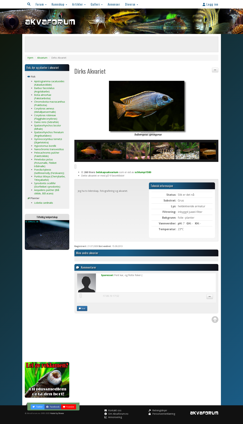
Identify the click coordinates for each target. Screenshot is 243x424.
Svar (82, 308)
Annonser (114, 4)
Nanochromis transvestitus (49, 149)
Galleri (97, 4)
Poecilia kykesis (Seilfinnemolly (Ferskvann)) (49, 171)
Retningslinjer (158, 410)
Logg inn (210, 4)
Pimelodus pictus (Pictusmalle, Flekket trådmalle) (45, 163)
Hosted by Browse (57, 413)
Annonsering (113, 417)
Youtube (68, 406)
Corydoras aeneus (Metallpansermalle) (45, 110)
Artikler (79, 4)
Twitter (38, 406)
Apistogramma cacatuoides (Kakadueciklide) (49, 83)
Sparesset (107, 275)
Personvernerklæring (162, 413)
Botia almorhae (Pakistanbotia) (42, 96)
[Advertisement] (47, 306)
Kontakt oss (112, 410)
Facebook (52, 406)
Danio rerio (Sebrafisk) (46, 122)
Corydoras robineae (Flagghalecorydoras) (45, 117)
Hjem (30, 57)
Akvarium (42, 57)
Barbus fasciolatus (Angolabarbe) (44, 89)
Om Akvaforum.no (116, 413)
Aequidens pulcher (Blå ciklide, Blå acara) (46, 191)
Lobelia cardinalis (43, 202)
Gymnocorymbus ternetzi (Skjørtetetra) (48, 140)
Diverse (131, 4)
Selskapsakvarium (107, 172)
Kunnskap (59, 4)
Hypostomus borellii (45, 145)
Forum (41, 4)
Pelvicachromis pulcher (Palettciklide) (46, 154)
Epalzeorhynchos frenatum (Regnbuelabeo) (49, 134)
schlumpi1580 (143, 172)
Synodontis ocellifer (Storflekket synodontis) (47, 185)
